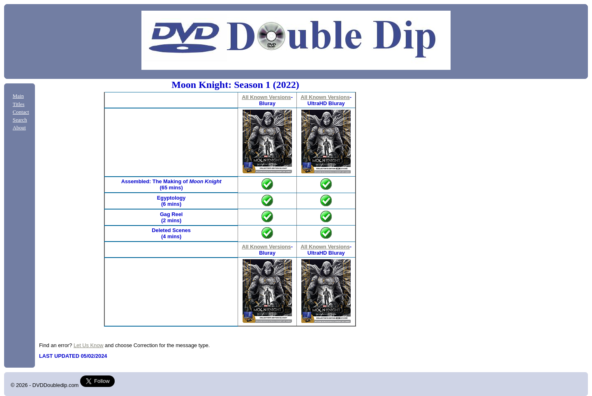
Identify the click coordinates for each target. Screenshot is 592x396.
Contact (21, 112)
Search (20, 120)
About (19, 128)
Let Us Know (89, 345)
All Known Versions (266, 97)
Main (18, 96)
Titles (19, 104)
